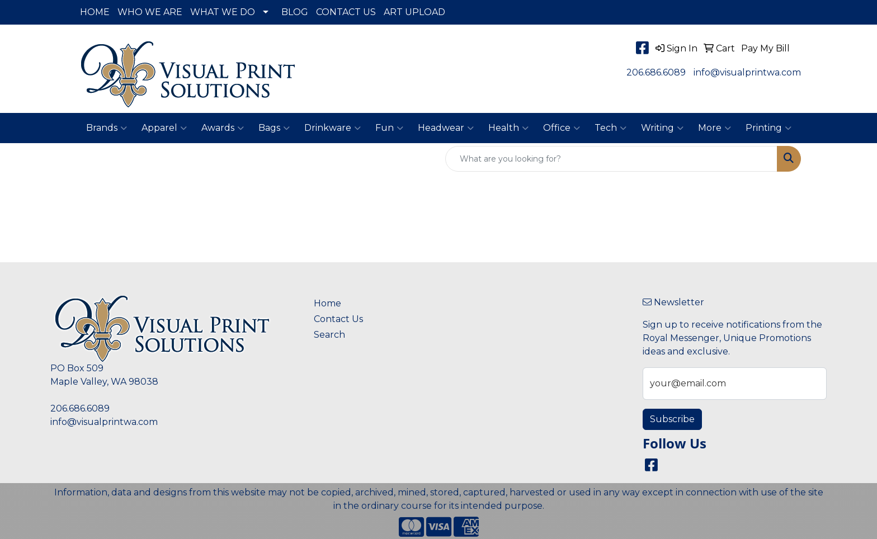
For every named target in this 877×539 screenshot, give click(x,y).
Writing (662, 128)
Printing (768, 128)
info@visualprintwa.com (747, 72)
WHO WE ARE (149, 12)
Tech (610, 128)
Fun (389, 128)
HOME (95, 12)
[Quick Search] (611, 159)
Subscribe (672, 419)
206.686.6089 (656, 72)
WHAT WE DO (222, 12)
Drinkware (332, 128)
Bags (274, 128)
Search (329, 334)
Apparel (164, 128)
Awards (222, 128)
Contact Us (338, 319)
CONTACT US (346, 12)
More (714, 128)
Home (327, 303)
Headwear (446, 128)
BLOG (294, 12)
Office (561, 128)
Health (508, 128)
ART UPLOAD (414, 12)
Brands (106, 128)
